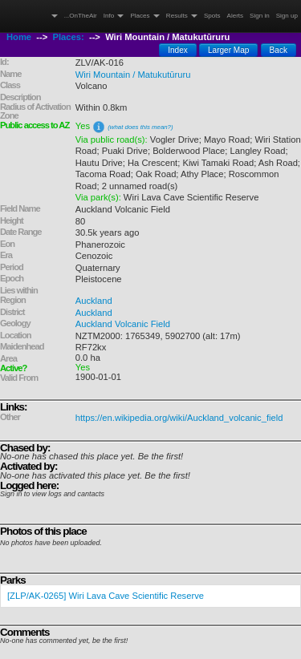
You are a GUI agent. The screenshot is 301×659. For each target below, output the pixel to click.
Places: (68, 37)
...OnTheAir (80, 15)
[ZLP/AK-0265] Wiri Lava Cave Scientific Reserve (105, 595)
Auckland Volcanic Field (122, 324)
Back (278, 50)
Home (18, 37)
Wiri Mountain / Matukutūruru (133, 74)
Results (181, 15)
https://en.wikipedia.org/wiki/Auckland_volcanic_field (179, 417)
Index (178, 50)
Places (144, 15)
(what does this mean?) (140, 127)
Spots (212, 15)
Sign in (260, 15)
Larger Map (229, 50)
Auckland (93, 300)
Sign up (287, 15)
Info (114, 15)
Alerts (235, 15)
